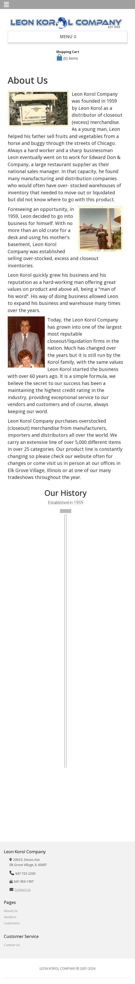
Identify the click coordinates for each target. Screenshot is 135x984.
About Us (10, 911)
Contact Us (22, 889)
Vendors (10, 917)
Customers (12, 923)
